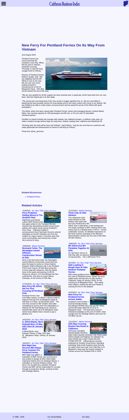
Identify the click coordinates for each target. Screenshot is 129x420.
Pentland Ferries (33, 197)
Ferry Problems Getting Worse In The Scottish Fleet (32, 215)
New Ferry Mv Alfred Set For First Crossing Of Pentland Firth (32, 289)
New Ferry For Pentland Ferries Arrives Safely (76, 296)
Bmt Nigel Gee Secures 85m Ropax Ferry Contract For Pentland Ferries (32, 349)
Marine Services (85, 211)
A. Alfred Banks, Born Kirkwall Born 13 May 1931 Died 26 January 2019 (32, 325)
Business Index (64, 3)
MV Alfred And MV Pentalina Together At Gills (78, 248)
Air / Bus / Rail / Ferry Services (44, 211)
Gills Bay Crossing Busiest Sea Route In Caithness (78, 326)
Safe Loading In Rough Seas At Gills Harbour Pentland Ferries (78, 268)
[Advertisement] (64, 25)
